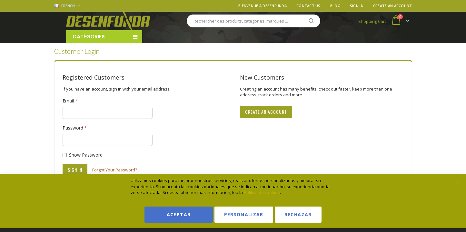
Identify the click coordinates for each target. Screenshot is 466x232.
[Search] (311, 21)
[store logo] (108, 21)
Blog (335, 5)
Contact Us (308, 5)
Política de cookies (262, 192)
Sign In (356, 5)
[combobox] (253, 21)
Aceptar (179, 214)
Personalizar (243, 214)
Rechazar (298, 214)
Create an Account (392, 5)
